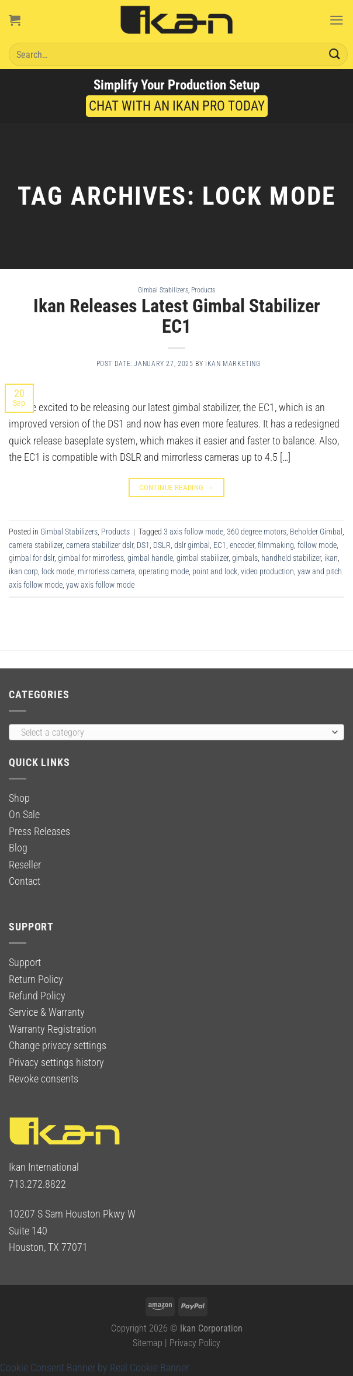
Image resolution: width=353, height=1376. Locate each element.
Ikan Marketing (233, 364)
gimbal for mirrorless (91, 558)
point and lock (214, 571)
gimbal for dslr (31, 558)
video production (267, 571)
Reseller (25, 865)
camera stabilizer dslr (99, 545)
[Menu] (336, 20)
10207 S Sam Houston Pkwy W (72, 1214)
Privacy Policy (194, 1343)
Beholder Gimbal (316, 531)
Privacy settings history (56, 1062)
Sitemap (147, 1343)
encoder (242, 545)
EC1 (219, 545)
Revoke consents (43, 1079)
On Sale (24, 814)
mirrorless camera (106, 571)
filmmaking (276, 545)
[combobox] (176, 732)
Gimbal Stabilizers (163, 289)
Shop (19, 798)
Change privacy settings (57, 1045)
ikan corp (23, 571)
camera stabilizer (36, 545)
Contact (24, 881)
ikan (331, 558)
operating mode (164, 571)
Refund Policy (37, 996)
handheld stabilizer (291, 558)
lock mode (57, 571)
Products (203, 289)
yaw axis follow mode (100, 584)
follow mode (317, 545)
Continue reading (176, 487)
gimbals (245, 558)
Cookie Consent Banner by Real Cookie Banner (94, 1368)
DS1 (143, 545)
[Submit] (335, 54)
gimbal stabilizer (202, 558)
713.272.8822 (37, 1184)
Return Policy (36, 979)
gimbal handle (150, 558)
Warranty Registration (52, 1029)
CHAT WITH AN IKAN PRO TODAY (177, 106)
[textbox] (173, 733)
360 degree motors (256, 531)
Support (25, 962)
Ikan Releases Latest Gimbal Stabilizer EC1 (176, 316)
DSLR (162, 545)
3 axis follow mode (193, 531)
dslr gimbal (192, 545)
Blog (18, 848)
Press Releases (39, 831)
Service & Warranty (47, 1012)
